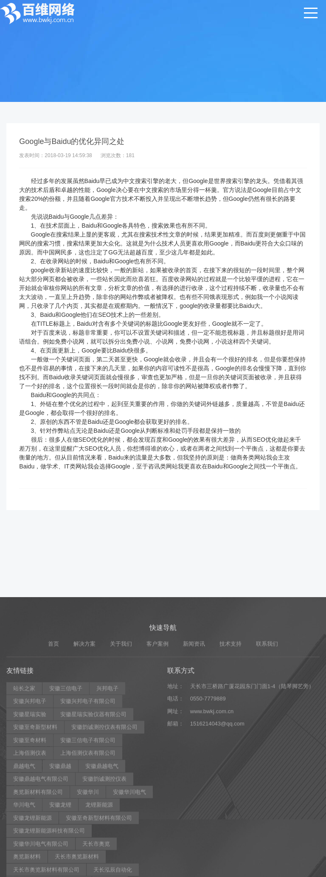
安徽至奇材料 (29, 821)
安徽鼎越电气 (101, 847)
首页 (53, 725)
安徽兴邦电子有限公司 (87, 782)
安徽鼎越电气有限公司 (40, 860)
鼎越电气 (24, 847)
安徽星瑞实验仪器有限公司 (93, 795)
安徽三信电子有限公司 (87, 821)
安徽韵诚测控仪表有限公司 (104, 808)
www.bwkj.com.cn (212, 792)
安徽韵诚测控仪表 (104, 860)
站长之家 (24, 769)
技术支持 (230, 725)
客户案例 (157, 725)
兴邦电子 (107, 769)
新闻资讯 (194, 725)
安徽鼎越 (60, 847)
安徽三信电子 (65, 769)
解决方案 (84, 725)
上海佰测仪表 (29, 834)
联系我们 (267, 725)
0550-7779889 (208, 779)
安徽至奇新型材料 (35, 808)
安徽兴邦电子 (29, 782)
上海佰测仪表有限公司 (87, 834)
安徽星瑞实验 (29, 795)
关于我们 (121, 725)
